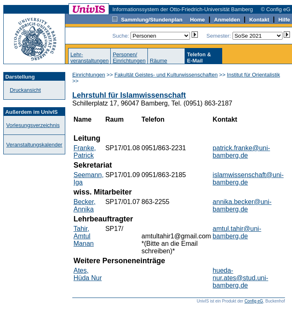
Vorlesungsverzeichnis (32, 125)
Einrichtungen (88, 75)
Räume (158, 61)
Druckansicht (25, 90)
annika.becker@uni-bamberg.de (242, 205)
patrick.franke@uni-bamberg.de (241, 151)
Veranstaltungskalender (34, 145)
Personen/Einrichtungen (129, 57)
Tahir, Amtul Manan (84, 236)
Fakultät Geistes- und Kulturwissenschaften (166, 75)
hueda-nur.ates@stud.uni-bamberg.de (240, 278)
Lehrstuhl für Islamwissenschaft (129, 95)
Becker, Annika (84, 205)
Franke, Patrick (85, 151)
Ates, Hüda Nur (88, 274)
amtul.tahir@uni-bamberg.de (237, 232)
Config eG (254, 301)
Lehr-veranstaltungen (89, 57)
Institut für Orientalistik (253, 75)
